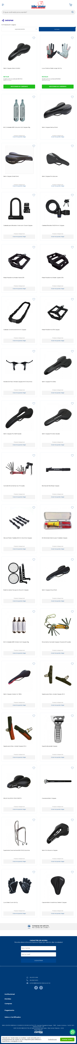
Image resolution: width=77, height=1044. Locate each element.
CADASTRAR (38, 960)
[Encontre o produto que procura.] (72, 12)
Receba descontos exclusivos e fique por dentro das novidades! (38, 942)
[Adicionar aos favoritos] (34, 38)
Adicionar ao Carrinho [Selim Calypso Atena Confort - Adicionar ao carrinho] (19, 86)
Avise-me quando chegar (19, 137)
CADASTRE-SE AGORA (38, 940)
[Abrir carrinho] (71, 4)
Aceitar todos (67, 1039)
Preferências (52, 1039)
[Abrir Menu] (3, 5)
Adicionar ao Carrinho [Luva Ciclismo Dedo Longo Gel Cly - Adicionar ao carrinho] (57, 86)
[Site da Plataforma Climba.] (38, 1031)
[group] (38, 926)
